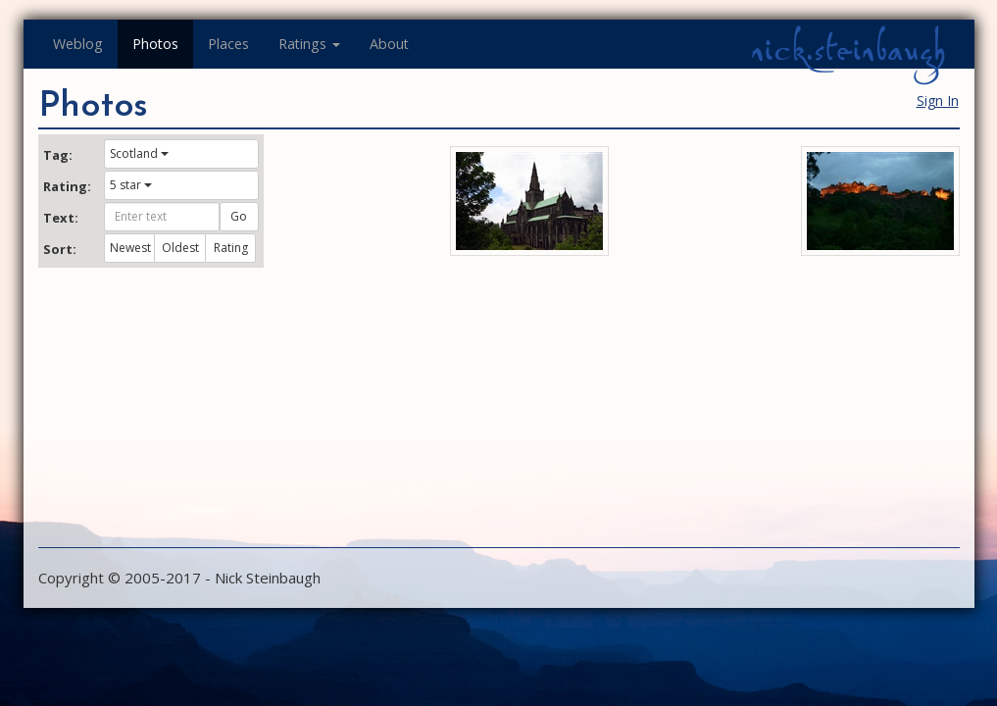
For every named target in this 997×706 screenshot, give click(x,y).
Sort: (59, 249)
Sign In (938, 100)
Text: (60, 218)
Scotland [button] (139, 153)
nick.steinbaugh (848, 50)
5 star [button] (131, 184)
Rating (231, 247)
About (389, 43)
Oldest (180, 247)
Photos (155, 43)
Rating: (66, 186)
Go (238, 216)
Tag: (58, 155)
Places (228, 43)
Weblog (78, 43)
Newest (130, 247)
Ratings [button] (309, 43)
